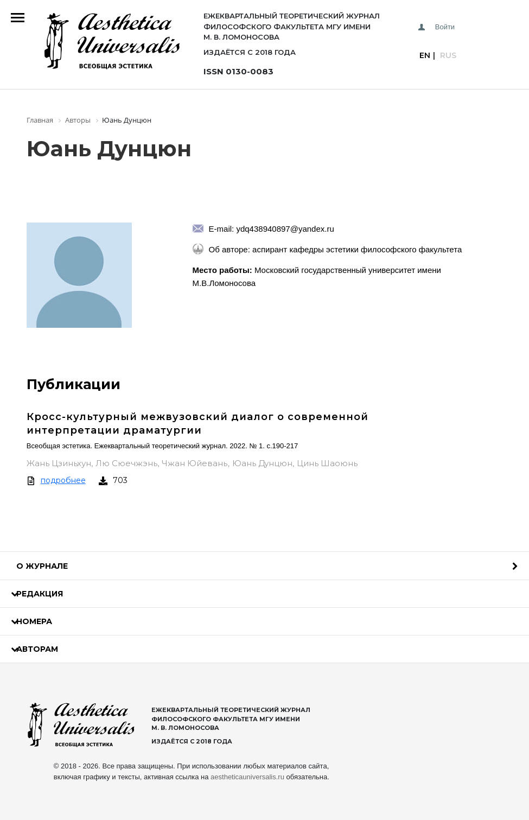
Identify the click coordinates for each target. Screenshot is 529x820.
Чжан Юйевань (194, 463)
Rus (448, 55)
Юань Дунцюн (262, 463)
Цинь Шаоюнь (327, 463)
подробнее (63, 480)
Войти (445, 27)
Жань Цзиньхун (59, 463)
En (424, 55)
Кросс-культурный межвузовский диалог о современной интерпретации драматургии (197, 423)
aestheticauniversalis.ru (247, 777)
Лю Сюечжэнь (126, 463)
